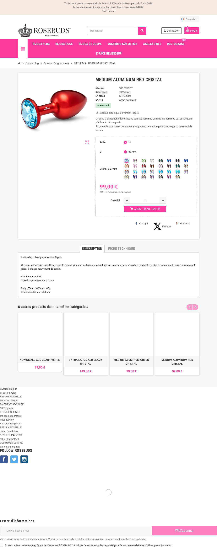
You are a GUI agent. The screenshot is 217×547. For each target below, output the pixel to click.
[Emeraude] (160, 160)
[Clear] (152, 160)
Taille (103, 142)
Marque (99, 88)
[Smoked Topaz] (152, 166)
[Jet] (177, 160)
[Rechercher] (116, 31)
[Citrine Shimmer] (126, 171)
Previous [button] (189, 306)
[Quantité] (145, 200)
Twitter (14, 459)
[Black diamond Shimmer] (160, 171)
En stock (100, 95)
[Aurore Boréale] (135, 160)
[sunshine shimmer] (186, 166)
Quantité (115, 200)
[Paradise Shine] (143, 177)
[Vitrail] (177, 177)
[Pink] (135, 166)
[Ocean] (177, 166)
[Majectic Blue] (186, 160)
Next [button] (195, 306)
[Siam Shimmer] (135, 171)
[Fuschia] (169, 177)
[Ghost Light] (152, 177)
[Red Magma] (143, 166)
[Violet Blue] (135, 177)
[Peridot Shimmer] (169, 171)
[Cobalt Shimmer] (177, 171)
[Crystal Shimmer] (126, 177)
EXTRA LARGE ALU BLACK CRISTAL (85, 361)
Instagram (24, 459)
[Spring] (160, 166)
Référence (101, 92)
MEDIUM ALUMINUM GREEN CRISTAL (131, 361)
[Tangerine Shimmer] (152, 171)
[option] (40, 343)
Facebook (4, 459)
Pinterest (183, 223)
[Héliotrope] (169, 160)
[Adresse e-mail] (76, 530)
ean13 (99, 99)
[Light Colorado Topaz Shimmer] (143, 171)
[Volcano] (169, 166)
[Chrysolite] (143, 160)
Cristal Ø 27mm (108, 168)
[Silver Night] (160, 177)
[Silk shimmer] (186, 171)
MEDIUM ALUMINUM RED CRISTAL (177, 361)
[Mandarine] (126, 166)
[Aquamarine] (126, 160)
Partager (141, 223)
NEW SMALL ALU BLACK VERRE (40, 359)
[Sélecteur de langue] (189, 19)
